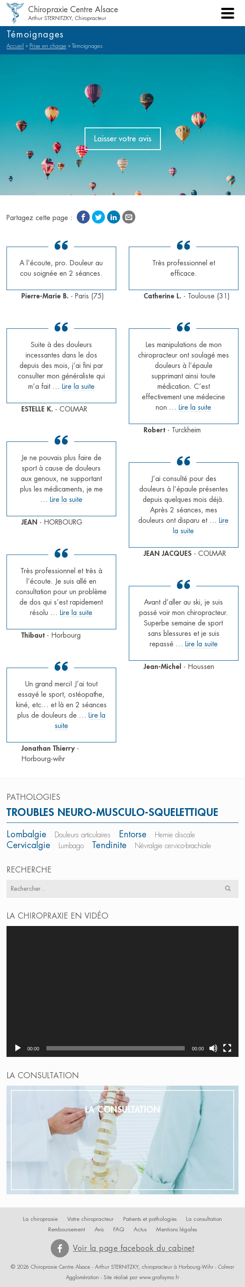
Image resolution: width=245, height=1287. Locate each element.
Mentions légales (176, 1229)
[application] (122, 991)
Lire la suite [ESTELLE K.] (78, 386)
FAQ (118, 1229)
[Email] (128, 217)
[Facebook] (83, 217)
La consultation (204, 1219)
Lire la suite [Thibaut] (76, 612)
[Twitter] (98, 217)
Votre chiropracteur (90, 1219)
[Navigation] (227, 13)
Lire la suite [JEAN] (66, 499)
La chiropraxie (40, 1219)
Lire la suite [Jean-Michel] (201, 644)
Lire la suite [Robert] (195, 407)
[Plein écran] (227, 1048)
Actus (140, 1229)
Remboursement (66, 1229)
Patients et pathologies (149, 1219)
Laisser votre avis (122, 139)
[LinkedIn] (113, 217)
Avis (99, 1229)
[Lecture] (17, 1048)
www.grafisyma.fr (159, 1277)
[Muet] (213, 1048)
